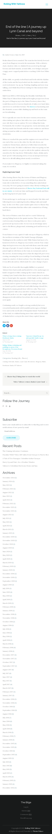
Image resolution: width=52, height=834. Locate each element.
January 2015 (7, 784)
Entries (26, 811)
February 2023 (8, 489)
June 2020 (6, 551)
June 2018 (6, 633)
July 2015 (6, 762)
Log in (26, 807)
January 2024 (7, 481)
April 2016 (6, 729)
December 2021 (8, 507)
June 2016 (6, 721)
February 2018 (8, 647)
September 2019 (9, 581)
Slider (44, 362)
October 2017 (8, 662)
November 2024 (9, 478)
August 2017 (7, 670)
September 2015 (9, 755)
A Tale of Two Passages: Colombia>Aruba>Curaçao (21, 458)
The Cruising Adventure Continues (15, 451)
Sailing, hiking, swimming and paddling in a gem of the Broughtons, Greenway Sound (12, 347)
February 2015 (8, 780)
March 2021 (7, 529)
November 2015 (8, 747)
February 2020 (8, 566)
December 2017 (8, 655)
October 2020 (8, 544)
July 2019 (6, 588)
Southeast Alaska (8, 365)
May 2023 (6, 485)
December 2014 (8, 788)
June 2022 (6, 496)
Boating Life (16, 358)
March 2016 (7, 732)
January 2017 (7, 695)
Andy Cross (9, 55)
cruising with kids (8, 362)
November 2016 (8, 703)
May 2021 (6, 522)
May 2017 (6, 681)
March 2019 (7, 603)
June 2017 (6, 677)
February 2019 (8, 607)
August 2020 (7, 548)
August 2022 (7, 492)
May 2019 (6, 596)
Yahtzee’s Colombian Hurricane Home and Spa (20, 466)
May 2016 (6, 725)
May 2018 (6, 636)
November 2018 (8, 618)
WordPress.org (26, 818)
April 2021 (6, 526)
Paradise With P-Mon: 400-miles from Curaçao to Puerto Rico (26, 455)
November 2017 (8, 659)
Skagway (38, 362)
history (32, 107)
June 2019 (6, 592)
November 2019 (8, 577)
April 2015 (6, 773)
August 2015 (7, 758)
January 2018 (7, 651)
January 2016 (7, 740)
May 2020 (6, 555)
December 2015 (8, 743)
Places (24, 358)
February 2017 (8, 692)
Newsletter (31, 362)
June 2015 (6, 766)
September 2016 (9, 710)
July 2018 (6, 629)
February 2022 (8, 503)
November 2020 (9, 540)
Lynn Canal (23, 362)
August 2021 (7, 515)
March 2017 (7, 688)
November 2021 (8, 511)
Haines (17, 362)
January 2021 (7, 533)
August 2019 (7, 585)
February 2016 (8, 736)
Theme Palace (38, 831)
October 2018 (8, 622)
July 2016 (6, 718)
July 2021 (6, 518)
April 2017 (6, 684)
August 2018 (7, 625)
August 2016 (7, 714)
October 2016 (8, 707)
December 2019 (8, 574)
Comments (26, 814)
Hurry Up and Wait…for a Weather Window (19, 462)
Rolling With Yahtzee (14, 4)
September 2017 (9, 666)
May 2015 (6, 769)
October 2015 (8, 751)
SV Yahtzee (18, 365)
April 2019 (6, 599)
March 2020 (7, 563)
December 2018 (8, 614)
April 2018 (6, 640)
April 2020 (6, 559)
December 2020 (8, 537)
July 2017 (6, 673)
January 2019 (7, 611)
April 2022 (6, 500)
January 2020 (7, 570)
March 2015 (7, 777)
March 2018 (7, 644)
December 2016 (8, 699)
